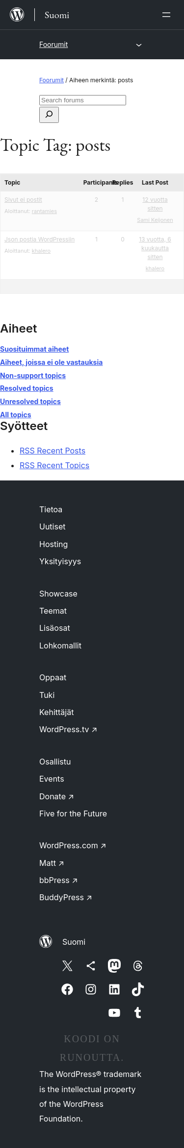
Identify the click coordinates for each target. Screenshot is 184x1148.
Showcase (58, 593)
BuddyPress (65, 897)
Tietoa (50, 509)
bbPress (58, 880)
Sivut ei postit (23, 199)
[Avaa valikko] (168, 14)
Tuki (46, 695)
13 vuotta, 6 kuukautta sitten (155, 248)
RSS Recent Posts (52, 450)
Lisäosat (54, 628)
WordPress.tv (68, 729)
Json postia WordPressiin (39, 239)
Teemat (53, 611)
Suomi (73, 942)
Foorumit (53, 44)
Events (51, 779)
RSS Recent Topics (54, 465)
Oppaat (52, 677)
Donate (56, 796)
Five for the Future (73, 813)
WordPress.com (72, 845)
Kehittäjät (56, 712)
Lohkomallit (60, 645)
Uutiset (52, 526)
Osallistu (55, 761)
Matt (51, 863)
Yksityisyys (60, 561)
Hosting (53, 544)
